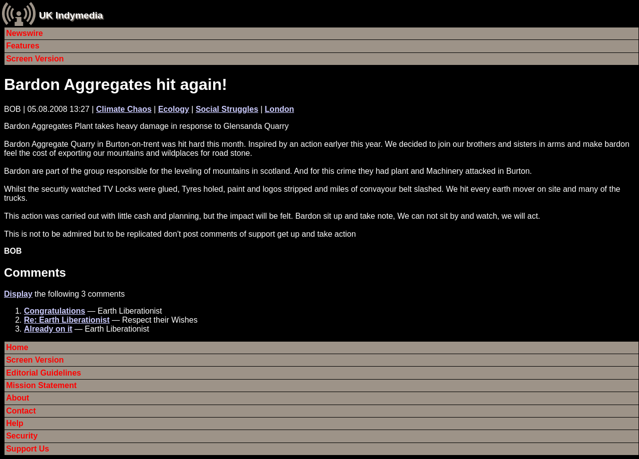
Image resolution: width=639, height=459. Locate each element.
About (17, 398)
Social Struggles (227, 109)
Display (18, 294)
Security (21, 436)
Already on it (48, 329)
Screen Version (35, 58)
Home (17, 347)
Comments (35, 272)
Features (22, 45)
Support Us (27, 449)
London (279, 109)
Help (14, 423)
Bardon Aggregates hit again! (115, 84)
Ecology (173, 109)
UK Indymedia (71, 15)
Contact (21, 411)
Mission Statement (41, 385)
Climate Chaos (123, 109)
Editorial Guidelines (43, 373)
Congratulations (54, 311)
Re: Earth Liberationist (67, 320)
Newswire (24, 33)
